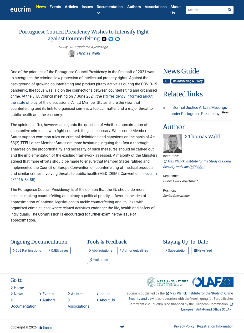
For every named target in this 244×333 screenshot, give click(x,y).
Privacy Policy (184, 326)
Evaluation (98, 260)
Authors (134, 7)
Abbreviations (100, 250)
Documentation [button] (110, 10)
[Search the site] (206, 10)
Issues (87, 7)
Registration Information (215, 326)
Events (55, 7)
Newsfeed (203, 250)
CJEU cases (58, 250)
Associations (156, 7)
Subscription (176, 250)
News (41, 7)
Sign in (46, 327)
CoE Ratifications (27, 250)
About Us (175, 10)
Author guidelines (133, 250)
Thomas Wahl (84, 53)
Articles (71, 7)
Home (17, 288)
